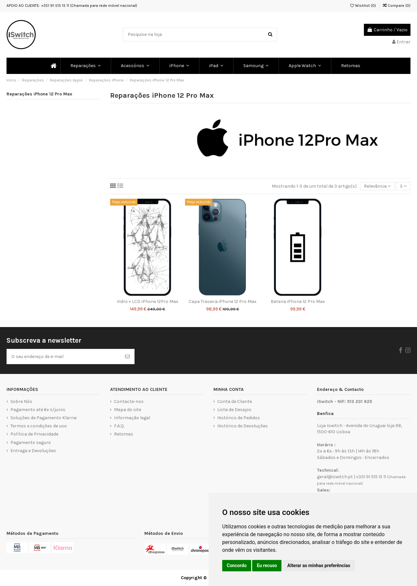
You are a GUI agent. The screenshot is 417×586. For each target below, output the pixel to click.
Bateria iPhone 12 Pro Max (298, 301)
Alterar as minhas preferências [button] (318, 565)
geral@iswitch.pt (335, 476)
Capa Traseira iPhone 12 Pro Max (222, 301)
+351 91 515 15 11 (371, 476)
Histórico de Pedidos (238, 418)
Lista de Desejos (234, 409)
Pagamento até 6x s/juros (37, 409)
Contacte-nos (129, 401)
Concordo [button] (237, 565)
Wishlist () (363, 5)
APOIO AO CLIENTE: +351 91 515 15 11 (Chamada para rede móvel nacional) (72, 5)
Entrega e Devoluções (33, 450)
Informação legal (132, 418)
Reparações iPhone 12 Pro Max (39, 94)
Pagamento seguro (30, 442)
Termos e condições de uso (38, 426)
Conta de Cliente (234, 401)
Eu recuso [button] (267, 565)
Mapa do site (127, 409)
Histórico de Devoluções (242, 426)
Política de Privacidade (34, 434)
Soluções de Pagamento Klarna (43, 418)
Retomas (123, 434)
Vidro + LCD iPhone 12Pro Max (147, 301)
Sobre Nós (21, 401)
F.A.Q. (119, 426)
